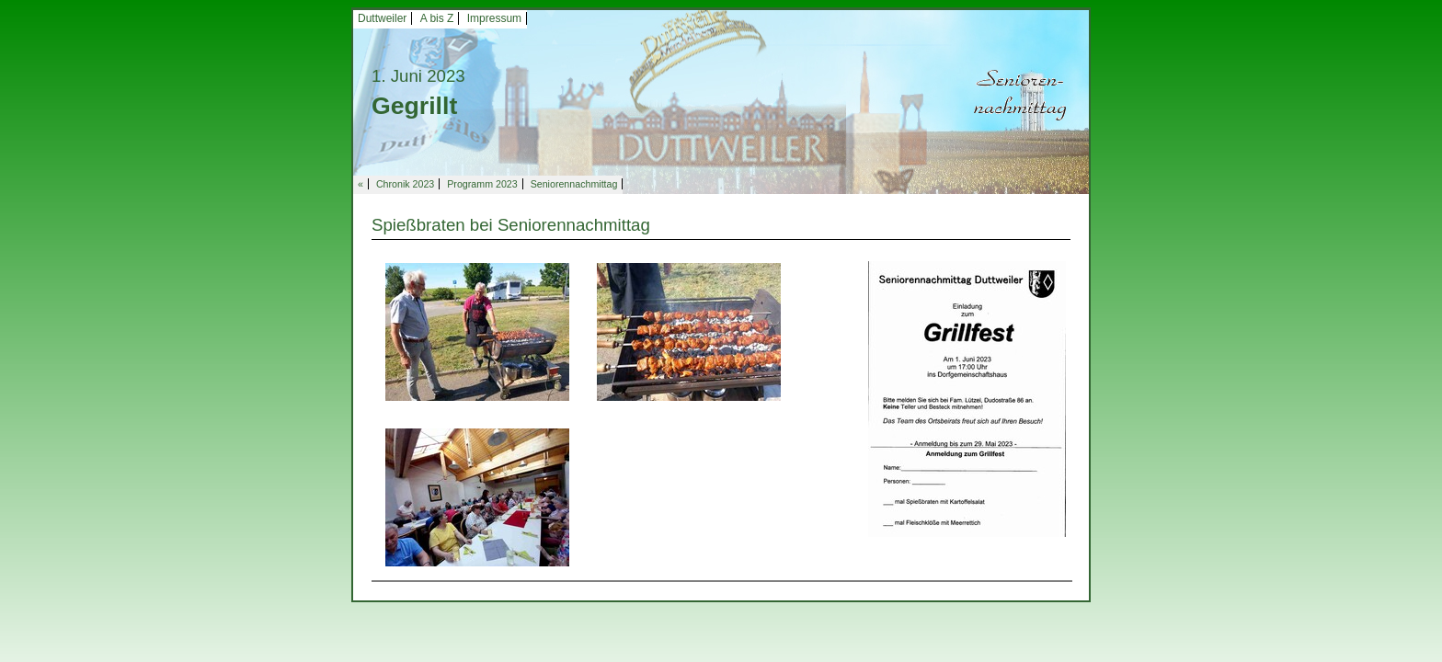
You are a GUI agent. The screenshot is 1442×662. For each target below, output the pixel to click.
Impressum (494, 18)
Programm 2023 (482, 183)
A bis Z (437, 18)
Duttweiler (382, 18)
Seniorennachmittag (574, 183)
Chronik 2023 (405, 183)
